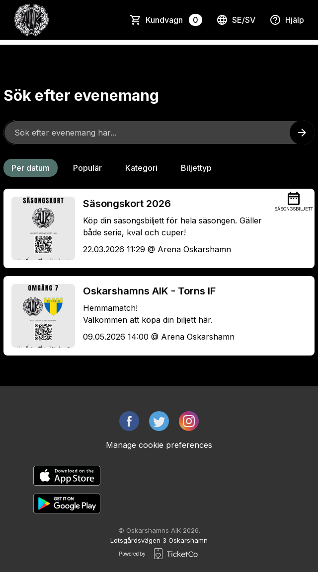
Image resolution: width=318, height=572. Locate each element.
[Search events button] (302, 132)
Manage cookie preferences (159, 445)
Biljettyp (196, 168)
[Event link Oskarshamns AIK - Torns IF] (39, 316)
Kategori (141, 168)
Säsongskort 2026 (127, 204)
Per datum (30, 168)
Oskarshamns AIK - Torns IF (149, 291)
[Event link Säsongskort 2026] (39, 228)
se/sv (235, 20)
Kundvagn (174, 20)
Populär (87, 168)
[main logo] (31, 20)
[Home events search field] (159, 132)
